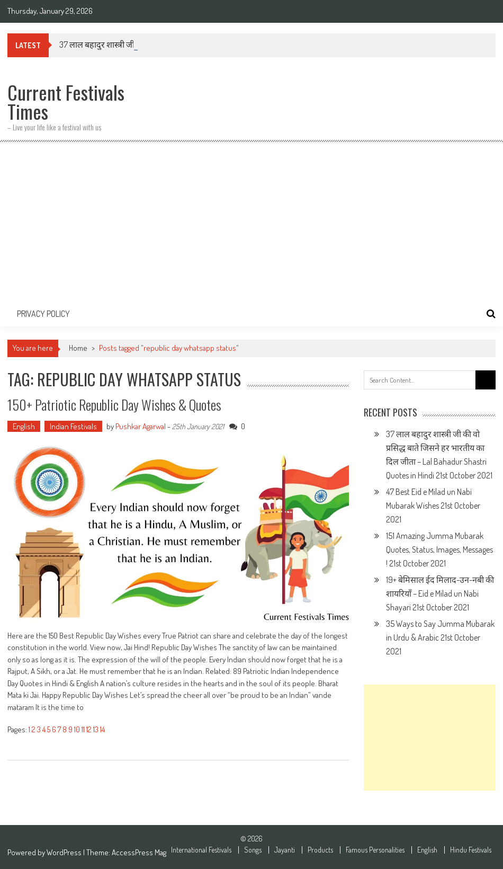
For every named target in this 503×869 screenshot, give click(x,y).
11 (83, 729)
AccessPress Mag (139, 852)
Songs (253, 850)
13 (95, 729)
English (24, 426)
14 (102, 729)
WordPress (65, 852)
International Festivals (201, 850)
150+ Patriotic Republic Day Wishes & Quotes (114, 404)
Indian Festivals (73, 426)
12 (89, 729)
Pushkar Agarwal (140, 426)
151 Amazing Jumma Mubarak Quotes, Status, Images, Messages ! (439, 549)
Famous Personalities (375, 850)
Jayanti (284, 850)
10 (77, 729)
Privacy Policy (43, 313)
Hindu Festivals (470, 850)
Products (320, 850)
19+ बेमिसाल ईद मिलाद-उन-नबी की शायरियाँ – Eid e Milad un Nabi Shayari (440, 593)
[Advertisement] (251, 221)
